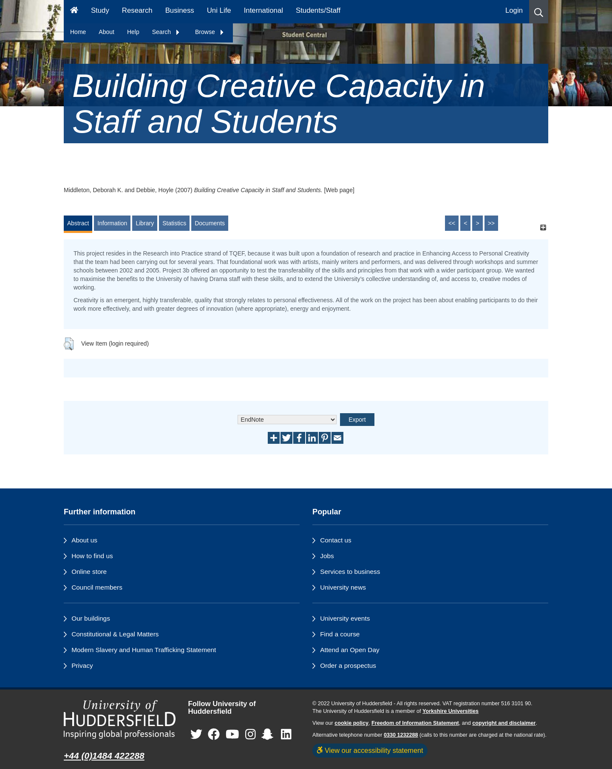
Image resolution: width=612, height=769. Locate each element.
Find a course (340, 634)
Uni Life (219, 10)
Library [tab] (145, 223)
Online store (89, 571)
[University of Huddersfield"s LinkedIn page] (286, 734)
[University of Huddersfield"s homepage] (120, 719)
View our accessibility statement (370, 750)
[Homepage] (74, 11)
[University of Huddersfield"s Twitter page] (196, 734)
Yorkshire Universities (450, 711)
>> (491, 223)
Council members (96, 587)
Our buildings (90, 618)
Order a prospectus (348, 665)
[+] (543, 227)
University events (345, 618)
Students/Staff (318, 10)
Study (100, 10)
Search (166, 31)
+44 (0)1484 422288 (104, 755)
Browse (209, 31)
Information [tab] (112, 223)
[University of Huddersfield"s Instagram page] (250, 734)
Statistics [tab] (174, 223)
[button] (538, 11)
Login (514, 10)
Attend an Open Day (349, 649)
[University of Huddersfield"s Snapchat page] (269, 734)
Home (78, 31)
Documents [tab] (210, 223)
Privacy (82, 665)
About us (84, 540)
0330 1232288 (401, 735)
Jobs (327, 555)
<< (451, 223)
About (106, 31)
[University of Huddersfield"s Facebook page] (214, 734)
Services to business (350, 571)
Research (137, 10)
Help (133, 31)
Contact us (335, 540)
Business (179, 10)
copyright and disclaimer (504, 723)
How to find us (92, 555)
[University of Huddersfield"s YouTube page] (232, 734)
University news (343, 587)
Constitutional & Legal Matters (115, 634)
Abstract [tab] (78, 223)
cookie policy (351, 723)
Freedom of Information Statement (415, 723)
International (263, 10)
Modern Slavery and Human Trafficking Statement (143, 649)
